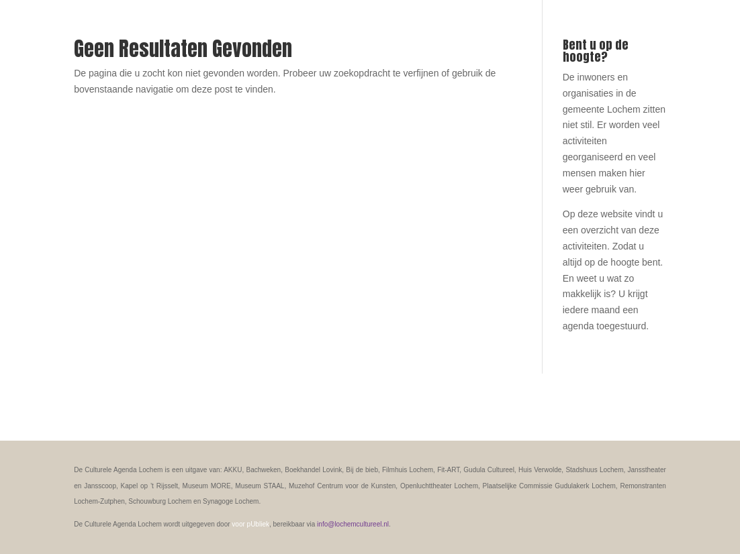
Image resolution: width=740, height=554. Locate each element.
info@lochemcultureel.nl (353, 524)
